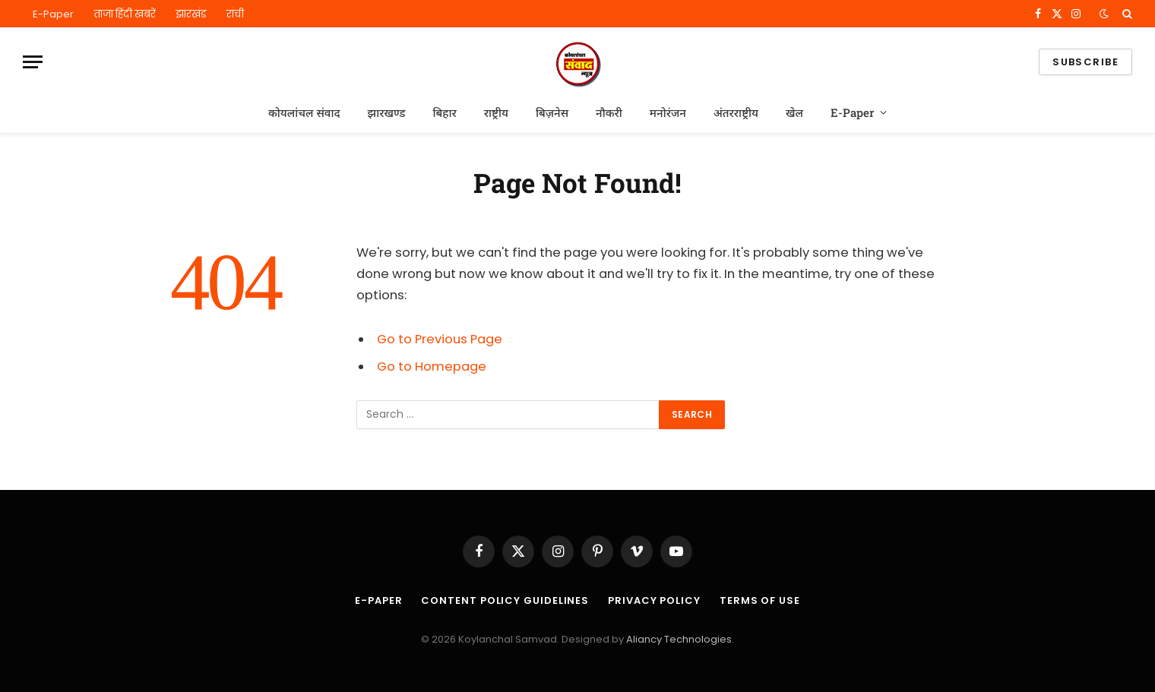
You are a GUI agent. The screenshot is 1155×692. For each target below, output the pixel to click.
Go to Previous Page (439, 339)
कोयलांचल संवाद (304, 112)
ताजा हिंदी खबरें (124, 14)
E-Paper (53, 14)
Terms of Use (760, 600)
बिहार (444, 112)
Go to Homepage (431, 366)
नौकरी (609, 112)
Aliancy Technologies (679, 639)
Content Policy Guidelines (505, 600)
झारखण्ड (387, 112)
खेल (794, 112)
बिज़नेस (552, 112)
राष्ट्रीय (496, 112)
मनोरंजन (668, 112)
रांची (235, 14)
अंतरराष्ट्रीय (736, 112)
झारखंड (191, 14)
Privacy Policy (654, 600)
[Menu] (33, 62)
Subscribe (1085, 62)
